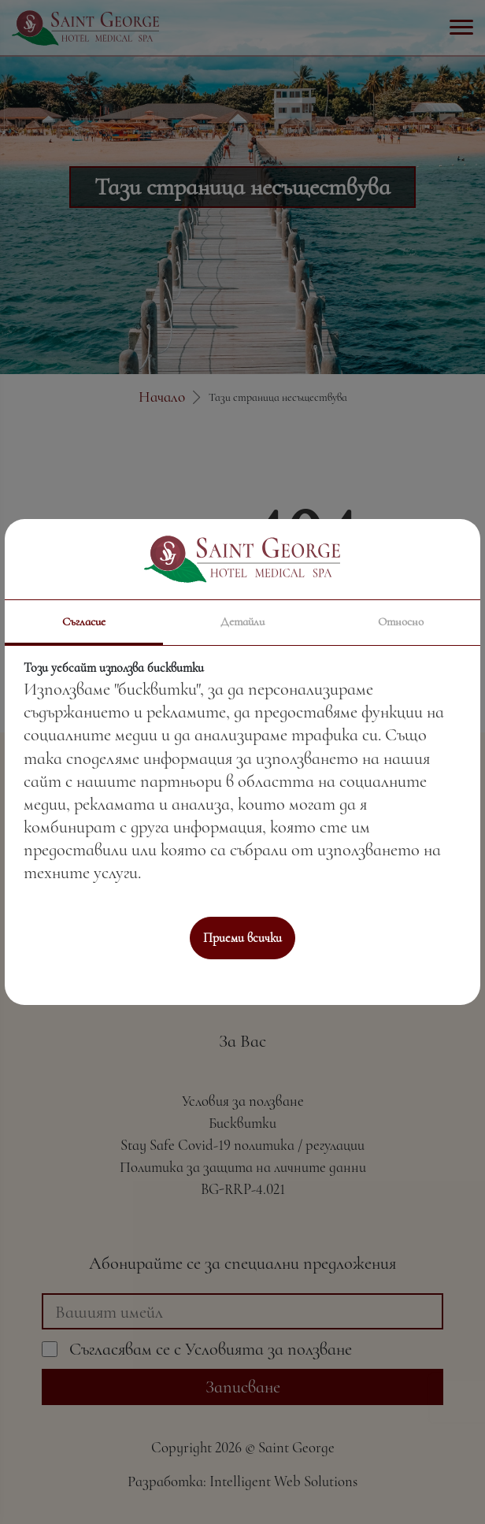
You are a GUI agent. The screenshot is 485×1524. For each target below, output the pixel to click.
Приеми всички (242, 938)
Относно (401, 621)
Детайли (242, 621)
